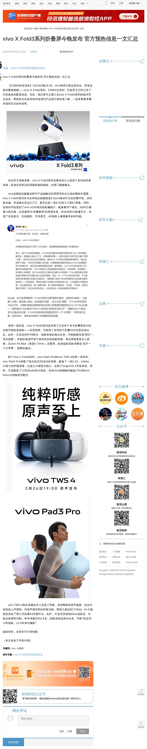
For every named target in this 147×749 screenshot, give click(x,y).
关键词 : (7, 648)
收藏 (96, 52)
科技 (50, 3)
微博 (105, 52)
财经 (33, 3)
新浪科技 (28, 28)
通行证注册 (131, 557)
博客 (58, 3)
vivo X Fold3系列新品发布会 (29, 654)
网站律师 (116, 562)
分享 (122, 52)
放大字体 (87, 52)
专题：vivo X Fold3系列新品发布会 (24, 68)
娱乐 (42, 3)
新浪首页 (7, 3)
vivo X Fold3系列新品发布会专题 (63, 28)
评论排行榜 (133, 120)
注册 (121, 3)
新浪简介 (103, 551)
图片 (66, 3)
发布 (82, 731)
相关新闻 (13, 742)
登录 (61, 731)
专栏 (74, 3)
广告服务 (116, 551)
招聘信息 (116, 557)
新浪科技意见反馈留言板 (114, 544)
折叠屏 (20, 648)
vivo (14, 648)
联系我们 (103, 557)
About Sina (131, 551)
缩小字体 (79, 52)
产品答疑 (103, 562)
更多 (84, 3)
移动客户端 (135, 3)
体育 (25, 3)
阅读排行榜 (110, 120)
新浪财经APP (66, 52)
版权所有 (129, 574)
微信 (113, 52)
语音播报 (141, 713)
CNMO (33, 52)
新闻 (17, 3)
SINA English (132, 562)
